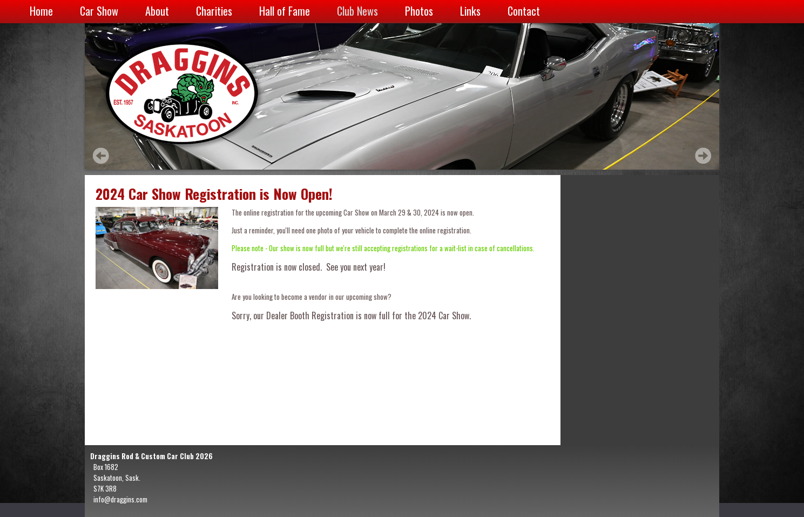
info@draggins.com (120, 499)
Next (703, 155)
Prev (101, 155)
